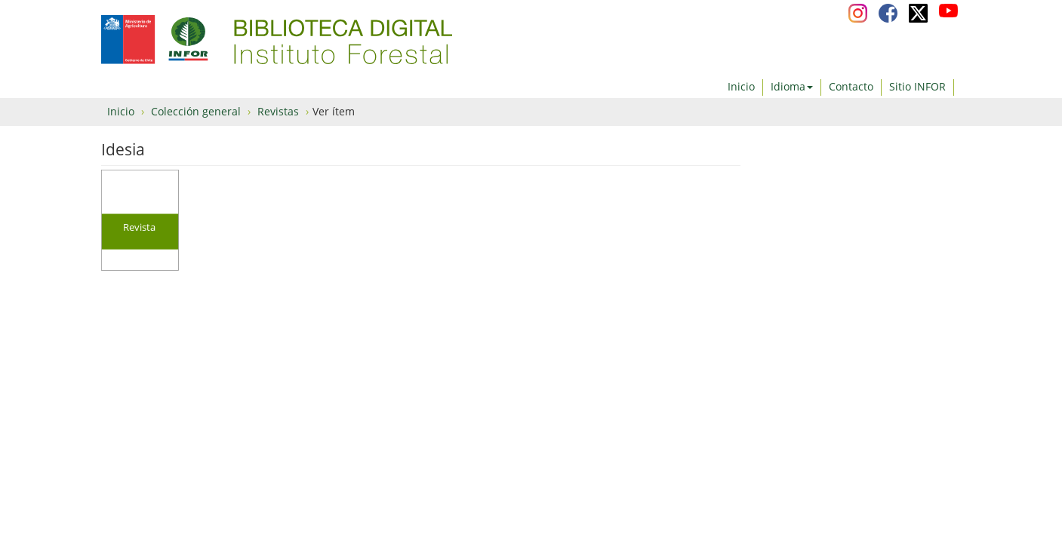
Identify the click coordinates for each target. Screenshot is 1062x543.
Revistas (278, 111)
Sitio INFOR (917, 86)
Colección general (196, 111)
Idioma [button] (792, 86)
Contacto (851, 86)
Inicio (741, 86)
